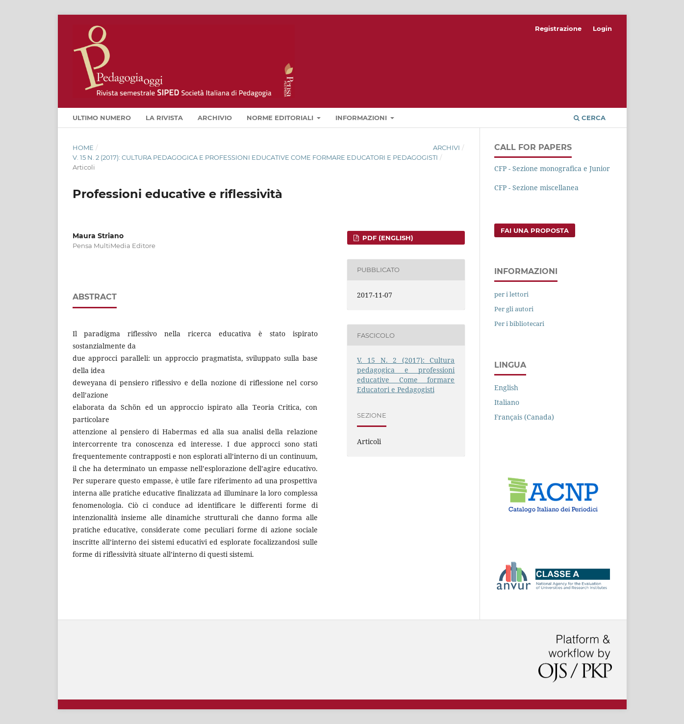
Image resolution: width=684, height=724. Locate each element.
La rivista (164, 118)
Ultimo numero (102, 118)
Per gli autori (513, 308)
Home (83, 147)
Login (602, 28)
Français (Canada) (524, 417)
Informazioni (362, 118)
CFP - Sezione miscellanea (536, 187)
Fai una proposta (535, 230)
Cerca (590, 118)
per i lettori (511, 294)
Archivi (446, 147)
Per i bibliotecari (519, 323)
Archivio (215, 118)
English (506, 387)
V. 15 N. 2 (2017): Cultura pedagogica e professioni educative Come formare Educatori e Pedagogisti (255, 157)
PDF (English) (386, 238)
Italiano (506, 402)
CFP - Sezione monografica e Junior (552, 168)
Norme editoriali (281, 118)
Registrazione (558, 28)
